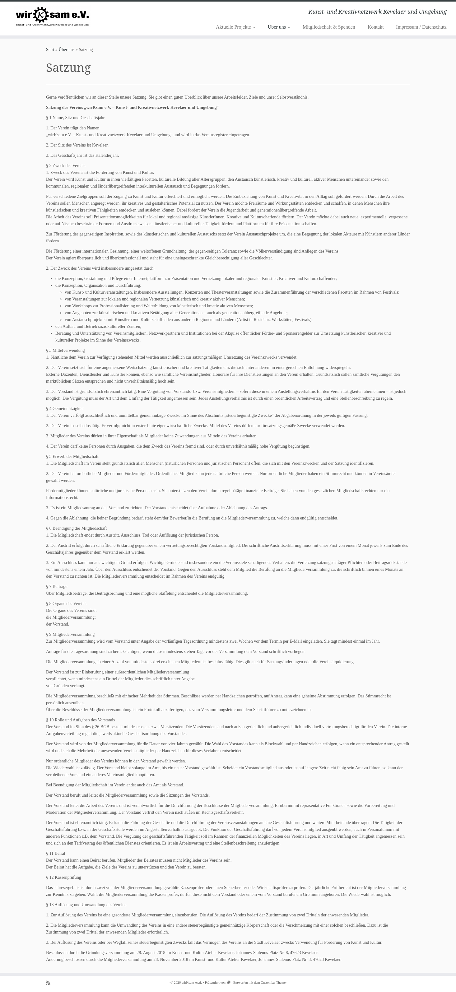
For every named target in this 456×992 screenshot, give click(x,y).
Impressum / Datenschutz (421, 27)
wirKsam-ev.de (192, 982)
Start (50, 49)
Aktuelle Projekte (235, 27)
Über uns (279, 27)
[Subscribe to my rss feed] (50, 983)
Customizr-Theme (273, 982)
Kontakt (376, 27)
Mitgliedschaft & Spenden (329, 27)
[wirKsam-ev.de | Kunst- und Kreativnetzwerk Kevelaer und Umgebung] (52, 16)
